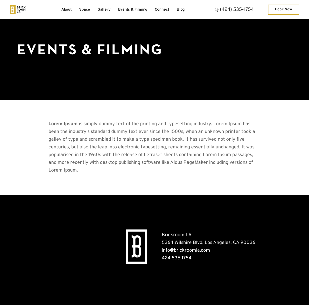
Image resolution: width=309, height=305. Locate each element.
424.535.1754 (176, 258)
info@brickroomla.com (186, 250)
